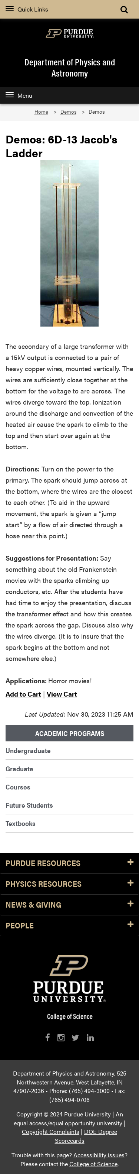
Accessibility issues (99, 1155)
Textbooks (21, 823)
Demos (68, 111)
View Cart (62, 693)
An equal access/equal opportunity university (68, 1118)
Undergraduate (28, 750)
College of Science (93, 1164)
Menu (19, 95)
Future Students (29, 805)
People (69, 925)
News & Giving (69, 904)
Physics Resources (69, 884)
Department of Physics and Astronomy (69, 67)
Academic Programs (69, 733)
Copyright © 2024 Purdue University (63, 1114)
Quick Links (27, 9)
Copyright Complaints (50, 1131)
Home (41, 111)
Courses (18, 786)
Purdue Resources (69, 863)
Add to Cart (23, 693)
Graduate (19, 768)
